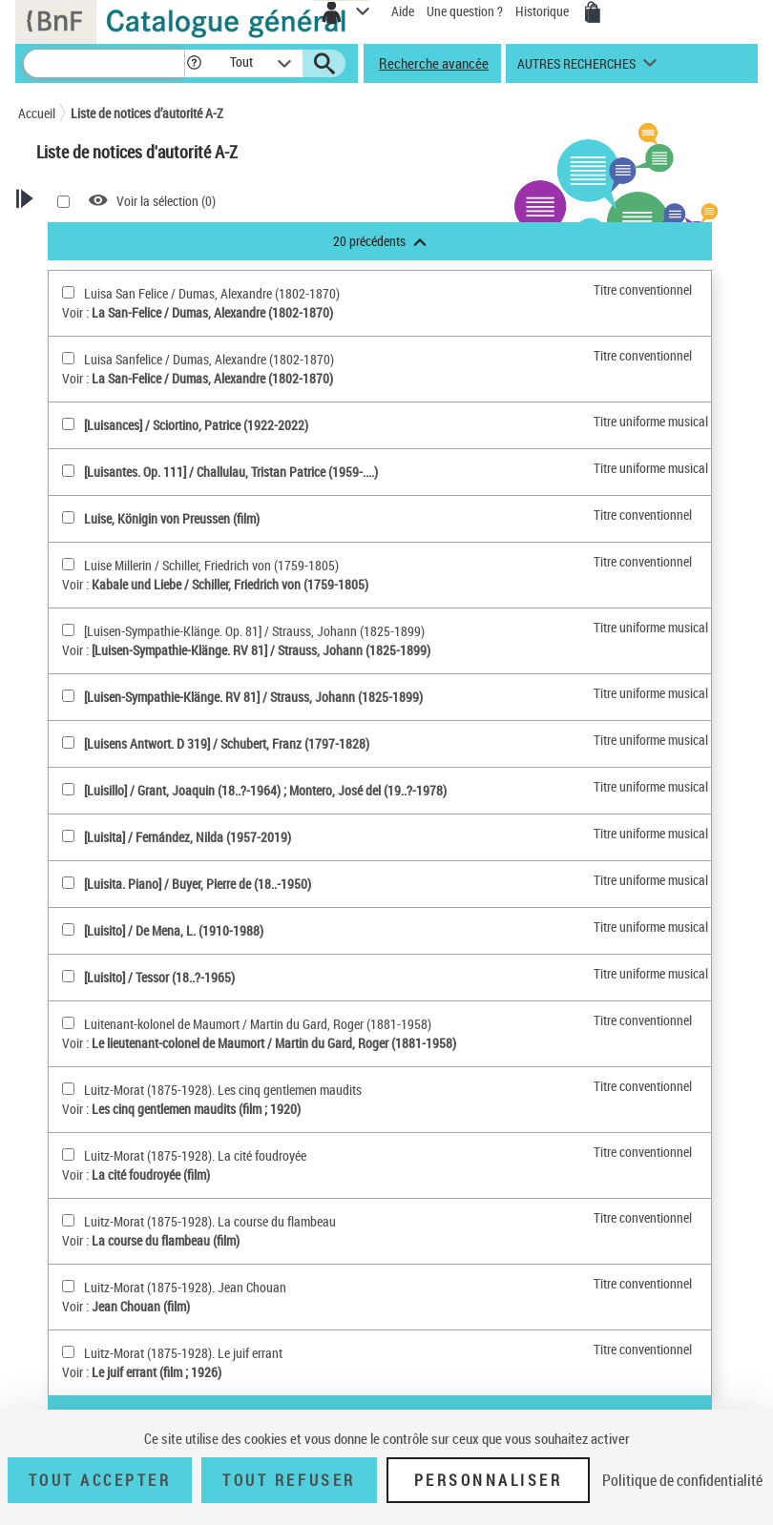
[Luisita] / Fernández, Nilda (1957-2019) (187, 837)
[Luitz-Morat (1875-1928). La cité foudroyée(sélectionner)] (68, 1154)
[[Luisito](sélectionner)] (68, 929)
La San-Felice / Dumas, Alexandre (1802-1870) (212, 312)
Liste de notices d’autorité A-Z (147, 113)
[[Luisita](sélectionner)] (68, 836)
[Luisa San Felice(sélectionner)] (68, 292)
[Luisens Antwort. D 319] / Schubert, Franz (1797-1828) (226, 743)
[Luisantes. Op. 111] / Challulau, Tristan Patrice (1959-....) (231, 472)
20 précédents (380, 241)
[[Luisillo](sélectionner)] (68, 789)
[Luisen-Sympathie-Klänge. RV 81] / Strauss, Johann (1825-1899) (261, 650)
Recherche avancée (434, 62)
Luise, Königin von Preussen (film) (172, 518)
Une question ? (465, 11)
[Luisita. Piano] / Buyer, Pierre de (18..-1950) (197, 884)
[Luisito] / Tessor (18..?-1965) (159, 977)
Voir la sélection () (166, 201)
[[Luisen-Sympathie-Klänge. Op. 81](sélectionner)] (68, 630)
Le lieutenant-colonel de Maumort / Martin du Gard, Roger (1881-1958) (274, 1043)
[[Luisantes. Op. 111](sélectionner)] (68, 470)
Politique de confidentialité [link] (682, 1480)
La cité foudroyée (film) (151, 1174)
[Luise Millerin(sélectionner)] (68, 564)
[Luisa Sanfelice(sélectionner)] (68, 358)
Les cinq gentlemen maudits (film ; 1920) (196, 1109)
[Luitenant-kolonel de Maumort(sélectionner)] (68, 1023)
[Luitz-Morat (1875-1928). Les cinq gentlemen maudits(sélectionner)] (68, 1088)
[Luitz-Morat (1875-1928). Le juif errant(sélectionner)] (68, 1352)
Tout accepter (100, 1480)
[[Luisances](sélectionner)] (68, 424)
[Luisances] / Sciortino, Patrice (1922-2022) (196, 425)
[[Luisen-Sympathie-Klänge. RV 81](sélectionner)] (68, 696)
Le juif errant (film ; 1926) (156, 1372)
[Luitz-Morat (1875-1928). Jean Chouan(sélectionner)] (68, 1286)
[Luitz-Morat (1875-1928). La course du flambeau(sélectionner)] (68, 1220)
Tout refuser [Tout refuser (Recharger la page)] (288, 1480)
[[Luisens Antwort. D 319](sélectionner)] (68, 742)
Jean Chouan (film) (141, 1306)
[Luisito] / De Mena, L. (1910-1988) (173, 930)
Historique (543, 11)
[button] (194, 63)
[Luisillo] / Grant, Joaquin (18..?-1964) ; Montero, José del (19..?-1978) (265, 790)
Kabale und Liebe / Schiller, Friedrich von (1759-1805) (230, 584)
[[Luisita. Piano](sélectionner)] (68, 882)
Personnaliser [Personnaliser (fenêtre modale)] (488, 1480)
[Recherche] (104, 63)
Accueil (36, 113)
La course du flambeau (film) (166, 1240)
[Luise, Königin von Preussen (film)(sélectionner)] (68, 517)
